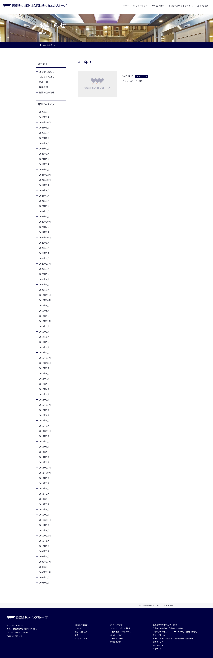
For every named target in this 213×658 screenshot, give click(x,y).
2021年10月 (45, 237)
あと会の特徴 (158, 7)
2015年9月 (44, 410)
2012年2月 (44, 514)
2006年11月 (45, 572)
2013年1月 (44, 499)
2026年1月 (44, 117)
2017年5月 (44, 342)
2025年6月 (44, 138)
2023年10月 (45, 180)
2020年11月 (45, 263)
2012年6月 (44, 509)
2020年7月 (44, 269)
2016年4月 (44, 389)
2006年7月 (44, 577)
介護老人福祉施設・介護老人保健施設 (168, 628)
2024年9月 (44, 159)
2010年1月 (44, 546)
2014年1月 (44, 462)
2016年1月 (44, 399)
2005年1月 (44, 582)
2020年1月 (44, 290)
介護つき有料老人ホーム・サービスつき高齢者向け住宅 (175, 632)
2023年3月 (44, 206)
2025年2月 (44, 148)
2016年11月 (45, 358)
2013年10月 (45, 472)
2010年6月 (44, 540)
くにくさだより (46, 76)
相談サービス (158, 645)
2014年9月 (44, 436)
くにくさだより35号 (132, 81)
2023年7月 (44, 195)
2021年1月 (44, 258)
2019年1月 (44, 316)
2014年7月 (44, 441)
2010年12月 (45, 535)
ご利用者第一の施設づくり (120, 632)
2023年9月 (44, 185)
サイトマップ (169, 605)
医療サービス (158, 649)
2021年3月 (44, 253)
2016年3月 (44, 394)
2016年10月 (45, 363)
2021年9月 (44, 242)
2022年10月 (45, 221)
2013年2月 (44, 493)
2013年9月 (44, 478)
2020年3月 (44, 284)
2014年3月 (44, 457)
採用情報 (204, 7)
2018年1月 (44, 331)
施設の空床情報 (46, 92)
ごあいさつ (79, 628)
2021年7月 (44, 248)
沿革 (76, 635)
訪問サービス (158, 642)
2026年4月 (44, 112)
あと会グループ (81, 639)
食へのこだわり (116, 635)
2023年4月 (44, 201)
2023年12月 (45, 174)
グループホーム (159, 635)
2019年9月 (44, 305)
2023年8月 (44, 190)
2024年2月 (44, 164)
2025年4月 (44, 143)
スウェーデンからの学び (120, 628)
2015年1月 (44, 425)
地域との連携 (115, 642)
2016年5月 (44, 384)
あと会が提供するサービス (180, 7)
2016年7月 (44, 378)
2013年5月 (44, 488)
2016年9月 (44, 368)
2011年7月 (44, 525)
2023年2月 (44, 211)
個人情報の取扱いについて (150, 605)
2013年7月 (44, 483)
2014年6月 (44, 446)
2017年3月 (44, 347)
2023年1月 (44, 216)
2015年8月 (44, 415)
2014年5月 (44, 452)
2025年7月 (44, 133)
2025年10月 (45, 122)
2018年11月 (45, 321)
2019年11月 (45, 295)
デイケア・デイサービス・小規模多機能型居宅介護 (173, 639)
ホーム (126, 7)
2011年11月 (45, 520)
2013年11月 (45, 467)
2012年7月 (44, 504)
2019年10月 (45, 300)
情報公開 (43, 82)
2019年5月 (44, 310)
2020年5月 (44, 274)
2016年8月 (44, 373)
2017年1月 (44, 352)
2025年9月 (44, 127)
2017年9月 (44, 337)
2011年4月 (44, 530)
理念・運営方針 (81, 632)
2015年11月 (45, 405)
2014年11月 (45, 431)
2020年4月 (44, 279)
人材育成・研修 (116, 639)
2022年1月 (44, 232)
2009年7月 (44, 551)
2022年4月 (44, 227)
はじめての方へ (140, 7)
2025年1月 (44, 153)
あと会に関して (46, 71)
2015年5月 (44, 420)
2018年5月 (44, 326)
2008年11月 (45, 561)
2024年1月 (44, 169)
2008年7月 (44, 567)
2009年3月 (44, 556)
